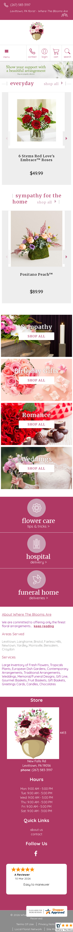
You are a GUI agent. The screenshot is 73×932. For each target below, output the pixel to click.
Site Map (52, 929)
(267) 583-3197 (20, 5)
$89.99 (36, 291)
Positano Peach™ (36, 274)
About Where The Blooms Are (26, 614)
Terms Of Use (25, 924)
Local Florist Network (28, 929)
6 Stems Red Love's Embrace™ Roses (37, 158)
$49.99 (36, 173)
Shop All (51, 84)
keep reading (44, 626)
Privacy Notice (47, 924)
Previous (6, 138)
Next (67, 138)
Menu (6, 56)
